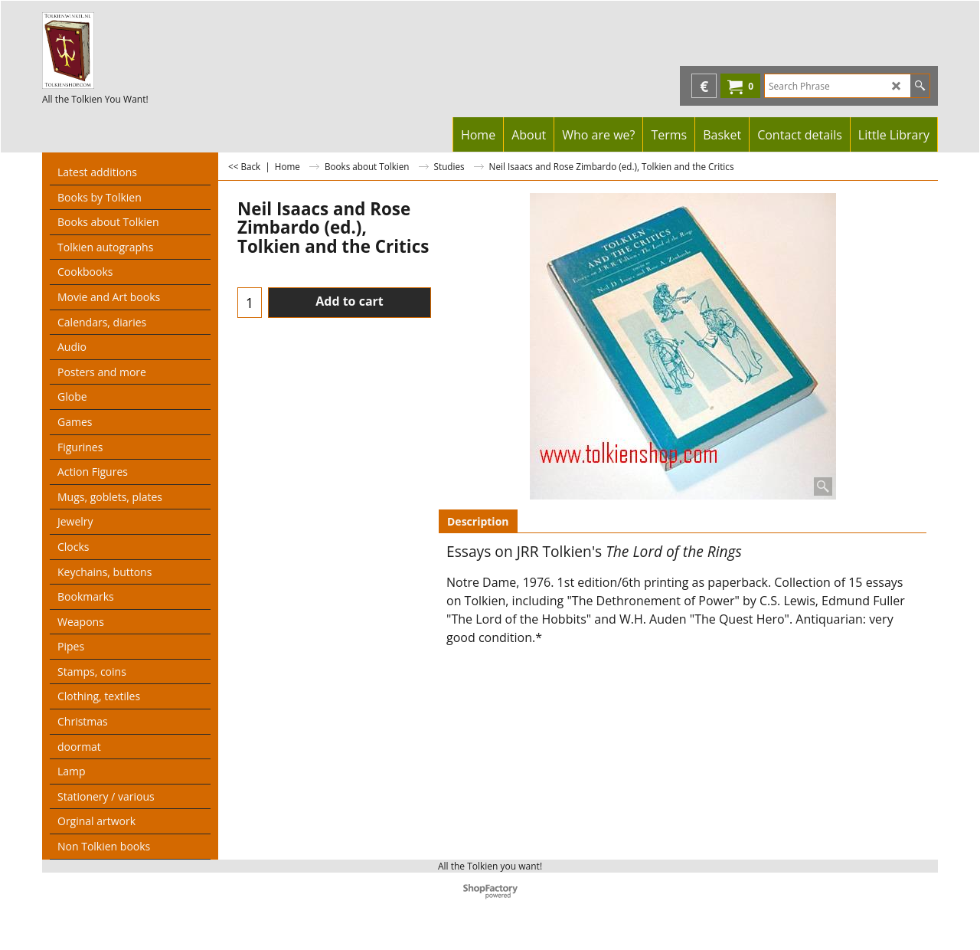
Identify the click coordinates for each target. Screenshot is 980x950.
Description (478, 521)
